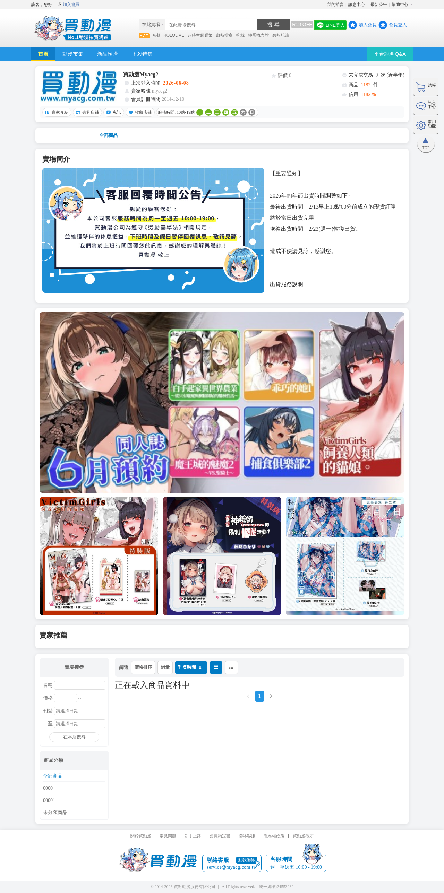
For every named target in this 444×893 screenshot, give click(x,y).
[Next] (271, 698)
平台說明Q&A (390, 54)
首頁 (43, 54)
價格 (48, 698)
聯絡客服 (247, 835)
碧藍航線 (280, 35)
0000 (48, 788)
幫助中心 (400, 4)
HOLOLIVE (173, 35)
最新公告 (378, 4)
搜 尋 (273, 24)
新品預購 (107, 54)
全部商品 (109, 135)
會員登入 (398, 24)
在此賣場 (151, 24)
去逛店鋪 (86, 112)
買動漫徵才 (303, 835)
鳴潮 (156, 35)
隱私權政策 (274, 835)
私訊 (112, 112)
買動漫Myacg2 (140, 74)
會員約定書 (220, 835)
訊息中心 (357, 4)
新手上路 (193, 835)
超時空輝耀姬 (200, 35)
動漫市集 (72, 54)
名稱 (48, 685)
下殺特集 (142, 54)
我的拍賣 (335, 4)
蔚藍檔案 (224, 35)
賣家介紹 (55, 112)
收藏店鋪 (139, 112)
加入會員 (71, 4)
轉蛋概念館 (258, 35)
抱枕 (240, 35)
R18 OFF (302, 24)
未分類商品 (55, 812)
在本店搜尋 (74, 736)
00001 (49, 800)
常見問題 (168, 835)
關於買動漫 (140, 835)
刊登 (48, 711)
